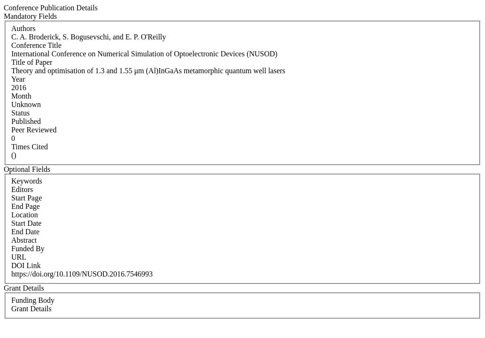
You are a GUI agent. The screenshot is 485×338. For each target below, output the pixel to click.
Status (20, 113)
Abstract (24, 240)
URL (18, 257)
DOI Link (26, 265)
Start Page (26, 198)
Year (18, 79)
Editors (22, 189)
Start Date (26, 223)
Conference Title (36, 45)
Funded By (28, 249)
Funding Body (32, 300)
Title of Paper (31, 62)
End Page (25, 206)
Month (21, 96)
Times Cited (29, 147)
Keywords (26, 181)
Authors (23, 28)
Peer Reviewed (33, 130)
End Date (25, 232)
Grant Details (31, 309)
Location (24, 215)
